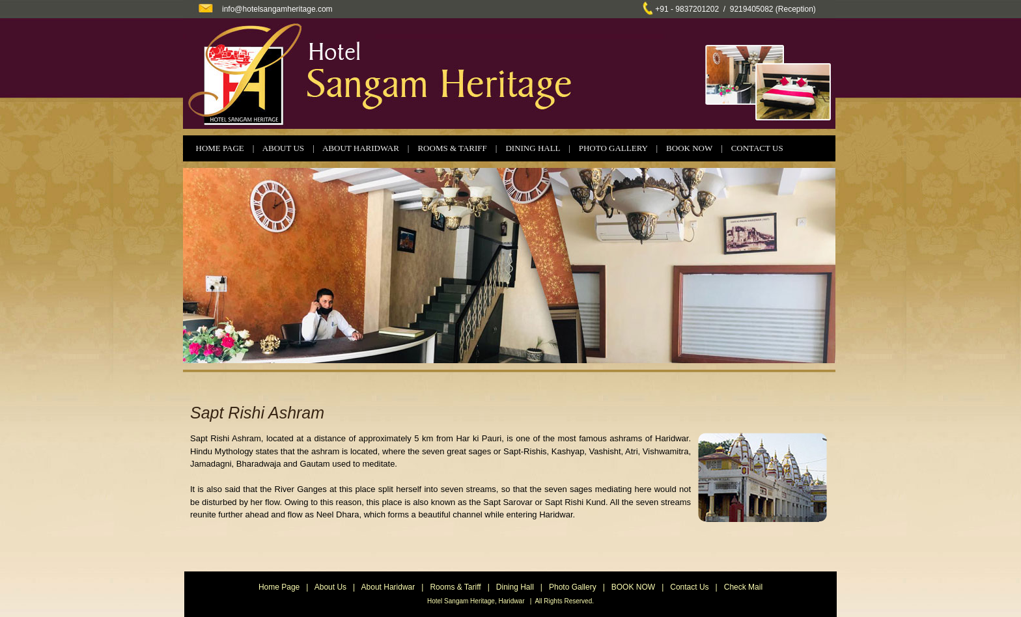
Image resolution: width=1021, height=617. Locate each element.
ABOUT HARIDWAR (360, 148)
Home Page (279, 587)
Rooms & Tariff (455, 587)
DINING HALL (532, 148)
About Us (330, 587)
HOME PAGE (220, 148)
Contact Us (689, 587)
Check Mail (743, 587)
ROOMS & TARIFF (451, 148)
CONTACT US (757, 148)
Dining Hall (515, 587)
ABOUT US (283, 148)
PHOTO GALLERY (613, 148)
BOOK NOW (689, 148)
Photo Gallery (572, 587)
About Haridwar (388, 587)
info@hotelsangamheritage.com (277, 9)
